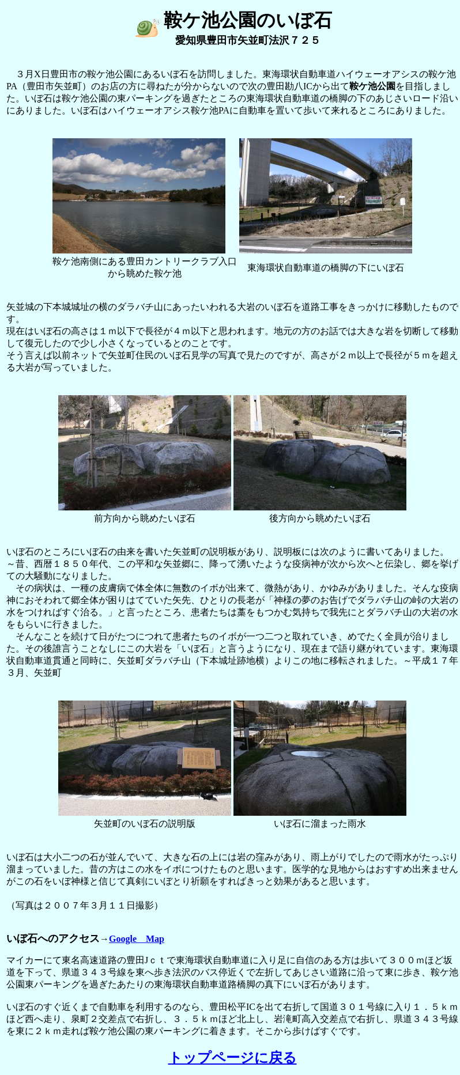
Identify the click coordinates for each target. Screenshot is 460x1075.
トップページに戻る (232, 1057)
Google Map (136, 939)
